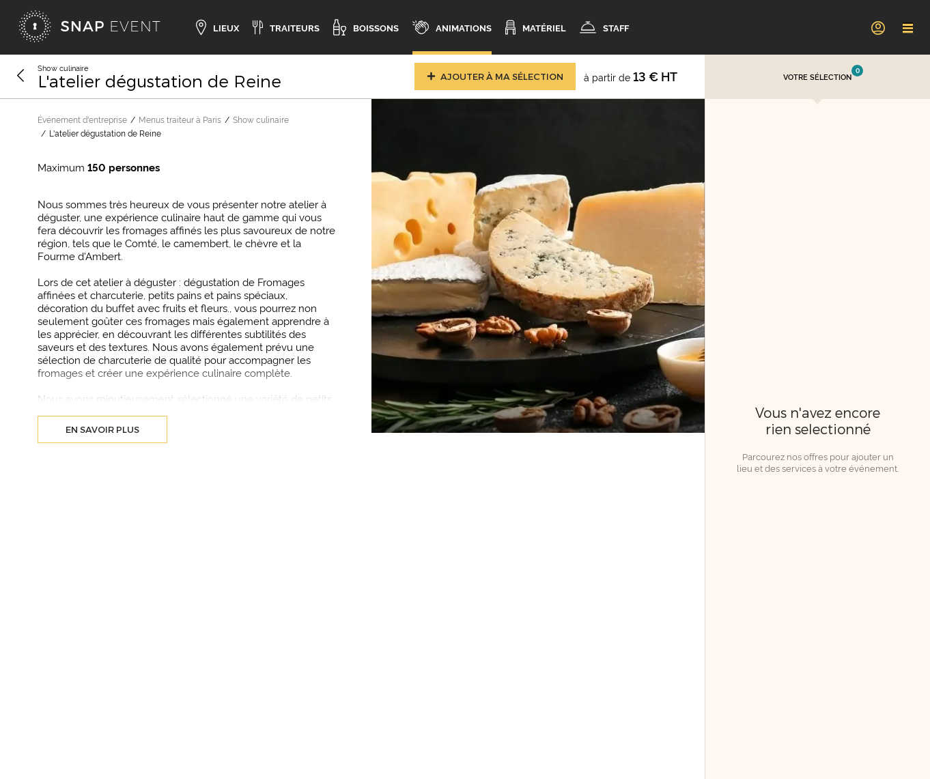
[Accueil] (89, 27)
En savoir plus (102, 429)
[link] (877, 27)
